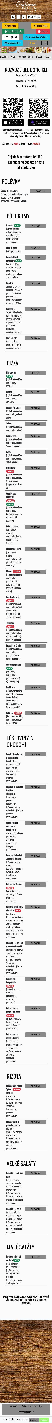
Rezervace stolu (13, 43)
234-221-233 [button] (34, 16)
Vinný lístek (11, 37)
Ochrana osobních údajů (32, 1406)
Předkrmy (4, 56)
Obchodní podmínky (26, 1412)
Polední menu (40, 25)
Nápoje (47, 56)
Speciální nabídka (13, 31)
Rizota (39, 56)
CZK (40, 191)
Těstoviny (22, 56)
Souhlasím (33, 1419)
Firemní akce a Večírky (36, 37)
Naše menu (10, 25)
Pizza (13, 56)
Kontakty (13, 1406)
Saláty (30, 56)
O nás (32, 43)
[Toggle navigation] (44, 43)
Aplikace (42, 31)
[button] (13, 17)
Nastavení (43, 1419)
